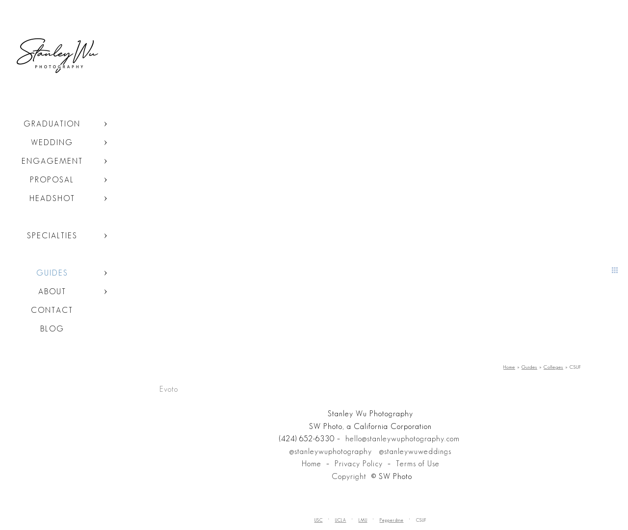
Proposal (52, 180)
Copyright (349, 476)
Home (311, 463)
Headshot (52, 198)
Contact (52, 310)
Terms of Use (418, 463)
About (52, 291)
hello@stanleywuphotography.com (402, 438)
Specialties (52, 235)
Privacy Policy (359, 463)
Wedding (52, 142)
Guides (52, 273)
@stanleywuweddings (415, 451)
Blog (52, 329)
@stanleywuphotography (330, 451)
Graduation (52, 124)
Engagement (52, 161)
